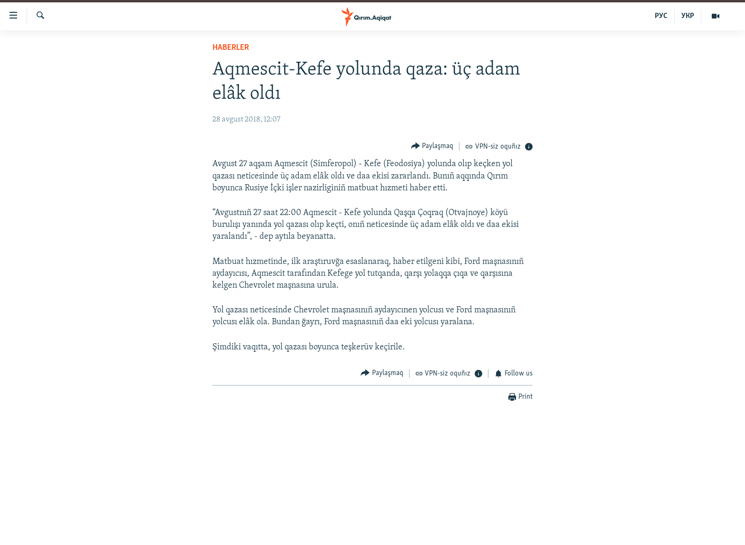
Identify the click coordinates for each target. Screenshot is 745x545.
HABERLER (230, 47)
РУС (661, 16)
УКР (687, 16)
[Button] (432, 146)
